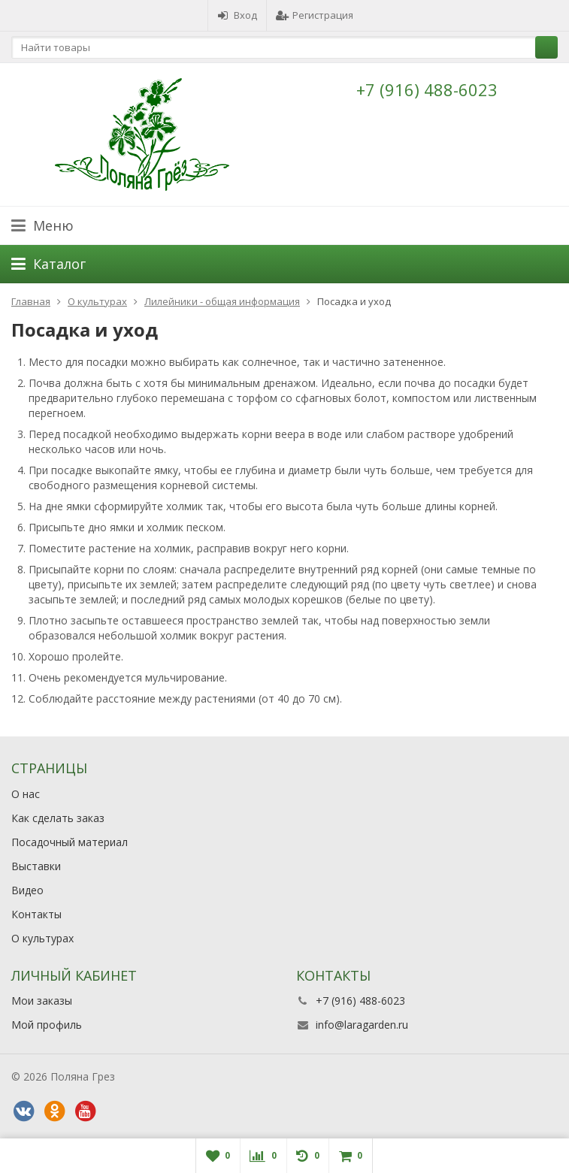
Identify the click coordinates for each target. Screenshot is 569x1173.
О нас (25, 794)
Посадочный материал (69, 842)
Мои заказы (41, 1000)
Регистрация (314, 15)
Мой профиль (46, 1024)
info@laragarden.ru (362, 1024)
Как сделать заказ (57, 818)
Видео (27, 890)
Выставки (36, 866)
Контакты (36, 914)
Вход (237, 15)
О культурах (42, 938)
